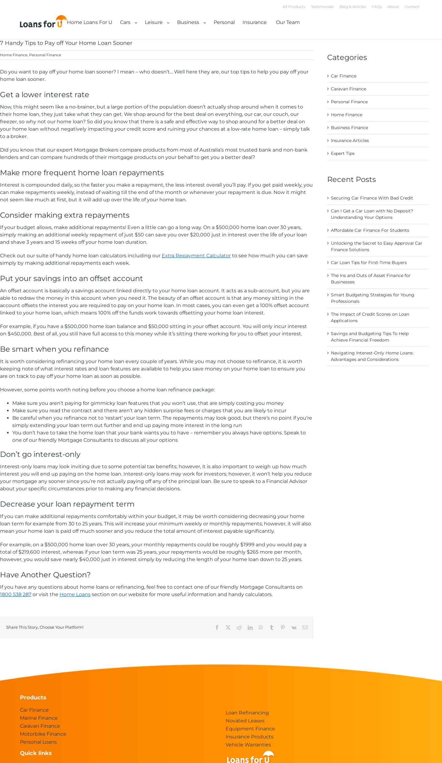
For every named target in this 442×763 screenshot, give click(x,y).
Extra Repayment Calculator (196, 256)
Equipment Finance (250, 729)
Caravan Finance (348, 89)
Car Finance (343, 76)
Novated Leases (245, 721)
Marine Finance (39, 718)
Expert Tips (343, 153)
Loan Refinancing (247, 713)
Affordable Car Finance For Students (370, 230)
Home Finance (13, 55)
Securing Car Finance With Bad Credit (372, 198)
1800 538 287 (15, 594)
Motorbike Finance (43, 734)
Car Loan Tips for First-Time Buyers (369, 262)
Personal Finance (45, 55)
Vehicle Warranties (248, 745)
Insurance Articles (350, 140)
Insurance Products (249, 737)
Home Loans (75, 594)
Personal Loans (38, 742)
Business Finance (349, 127)
